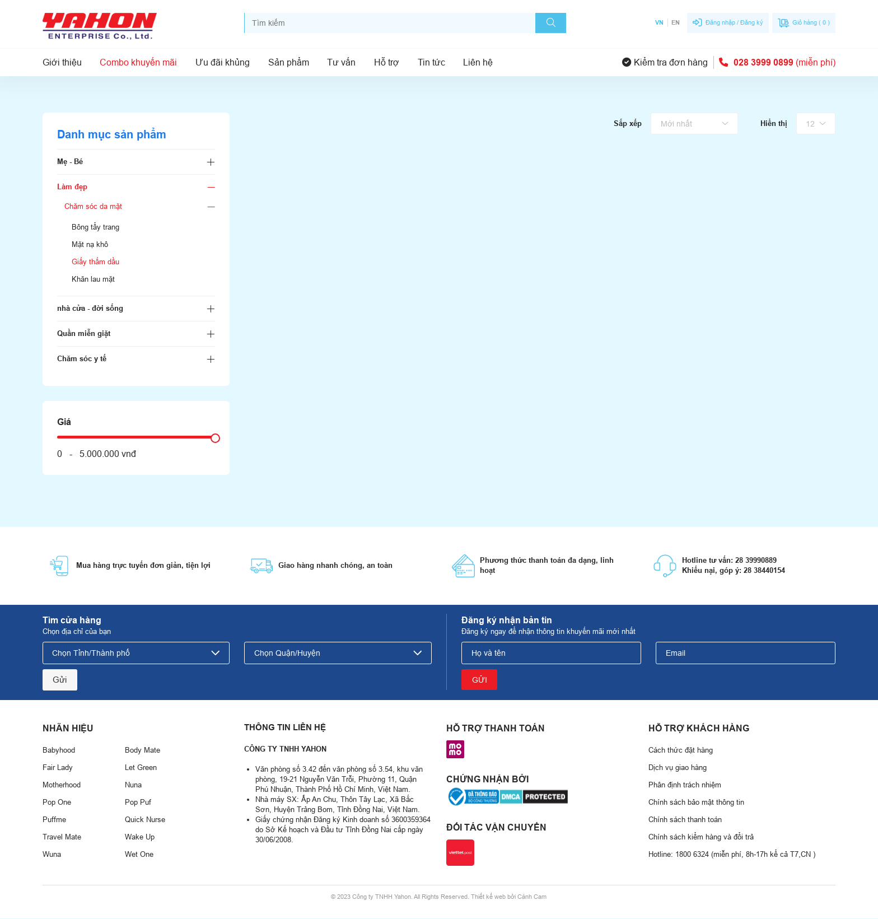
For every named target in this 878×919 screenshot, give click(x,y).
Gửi (60, 679)
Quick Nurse (145, 821)
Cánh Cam (532, 897)
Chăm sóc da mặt (93, 206)
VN (659, 22)
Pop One (57, 803)
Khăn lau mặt (93, 279)
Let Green (141, 768)
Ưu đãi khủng (222, 62)
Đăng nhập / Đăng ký (734, 22)
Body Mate (142, 751)
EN (675, 22)
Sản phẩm (288, 62)
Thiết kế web (488, 897)
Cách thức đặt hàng (680, 751)
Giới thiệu (62, 62)
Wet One (139, 855)
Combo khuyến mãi (138, 62)
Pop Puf (138, 803)
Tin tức (431, 62)
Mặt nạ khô (90, 244)
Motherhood (62, 786)
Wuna (52, 855)
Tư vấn (341, 62)
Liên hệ (478, 62)
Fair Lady (58, 768)
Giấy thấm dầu (95, 262)
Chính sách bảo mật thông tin (696, 803)
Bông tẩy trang (95, 227)
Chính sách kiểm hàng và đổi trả (701, 838)
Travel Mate (62, 838)
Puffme (54, 821)
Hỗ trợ (386, 62)
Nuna (133, 786)
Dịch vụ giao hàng (677, 768)
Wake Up (140, 838)
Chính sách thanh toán (685, 821)
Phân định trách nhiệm (684, 786)
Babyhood (59, 751)
